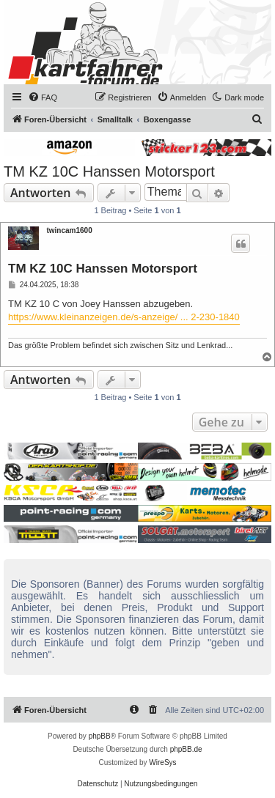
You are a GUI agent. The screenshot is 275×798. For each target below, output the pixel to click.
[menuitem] (42, 97)
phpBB (100, 736)
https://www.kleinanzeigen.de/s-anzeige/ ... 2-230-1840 (124, 316)
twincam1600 (69, 230)
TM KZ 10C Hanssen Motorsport (109, 171)
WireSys (162, 762)
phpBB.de (186, 749)
